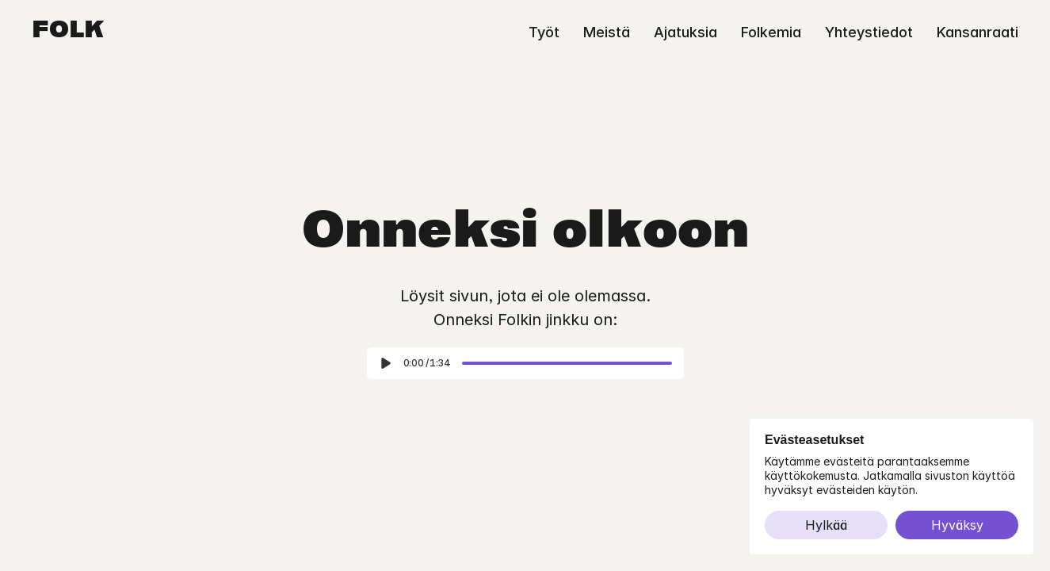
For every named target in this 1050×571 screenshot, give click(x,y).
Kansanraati (977, 32)
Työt (544, 32)
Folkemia (771, 32)
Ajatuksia (685, 32)
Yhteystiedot (869, 32)
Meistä (606, 32)
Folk (68, 32)
